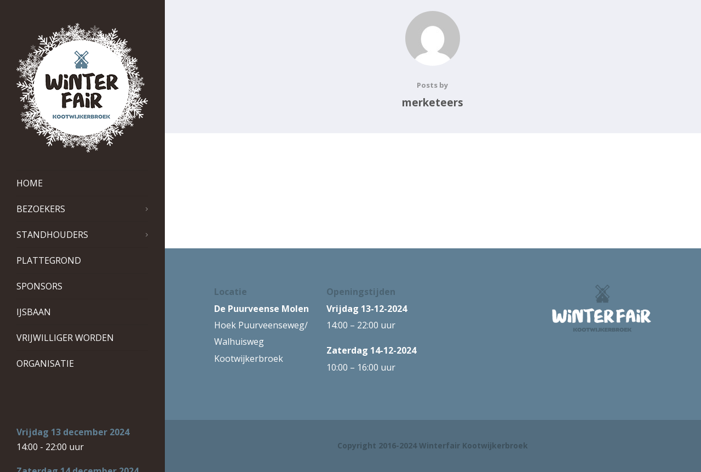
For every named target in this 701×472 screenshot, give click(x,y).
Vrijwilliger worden (65, 338)
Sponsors (39, 286)
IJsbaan (33, 312)
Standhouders (82, 235)
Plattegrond (48, 260)
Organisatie (45, 363)
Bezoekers (82, 209)
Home (29, 183)
